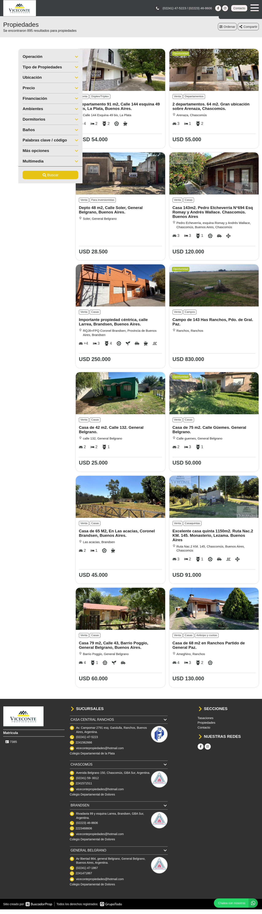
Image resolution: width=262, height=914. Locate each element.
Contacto (239, 8)
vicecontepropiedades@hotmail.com (100, 748)
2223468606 (84, 829)
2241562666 (84, 743)
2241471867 (84, 873)
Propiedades (206, 723)
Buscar (35, 176)
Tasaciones (205, 718)
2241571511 (84, 784)
